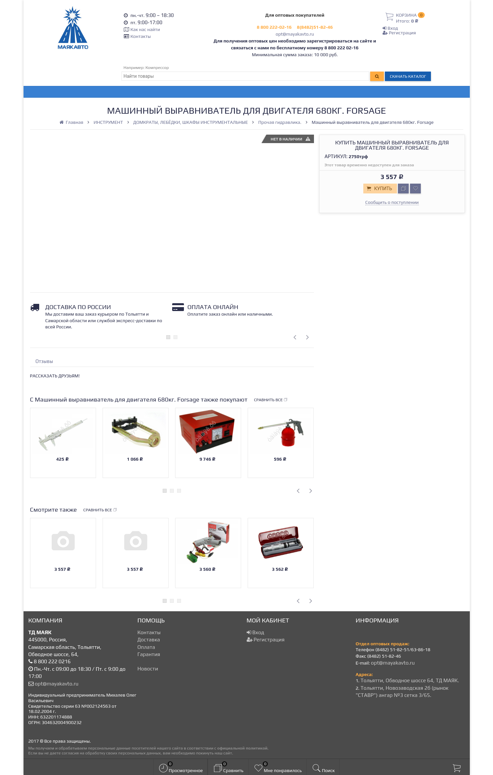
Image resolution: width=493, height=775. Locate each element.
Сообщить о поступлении (392, 202)
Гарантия (149, 654)
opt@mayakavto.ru (295, 34)
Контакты (140, 36)
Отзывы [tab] (44, 361)
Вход (390, 28)
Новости (148, 669)
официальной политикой (242, 748)
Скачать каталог (408, 76)
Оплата (146, 647)
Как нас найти (145, 29)
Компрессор (157, 67)
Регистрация (399, 32)
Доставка (149, 639)
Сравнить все (271, 400)
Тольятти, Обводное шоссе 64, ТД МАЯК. (409, 680)
